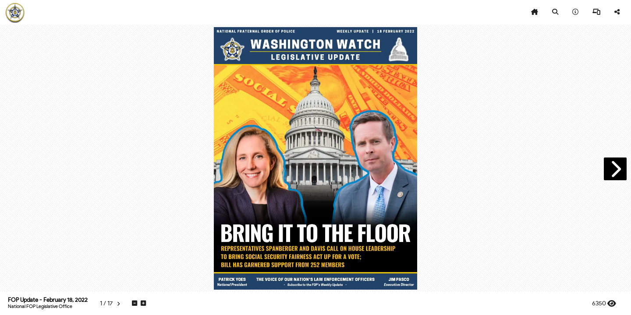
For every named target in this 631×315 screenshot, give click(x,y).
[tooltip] (534, 12)
